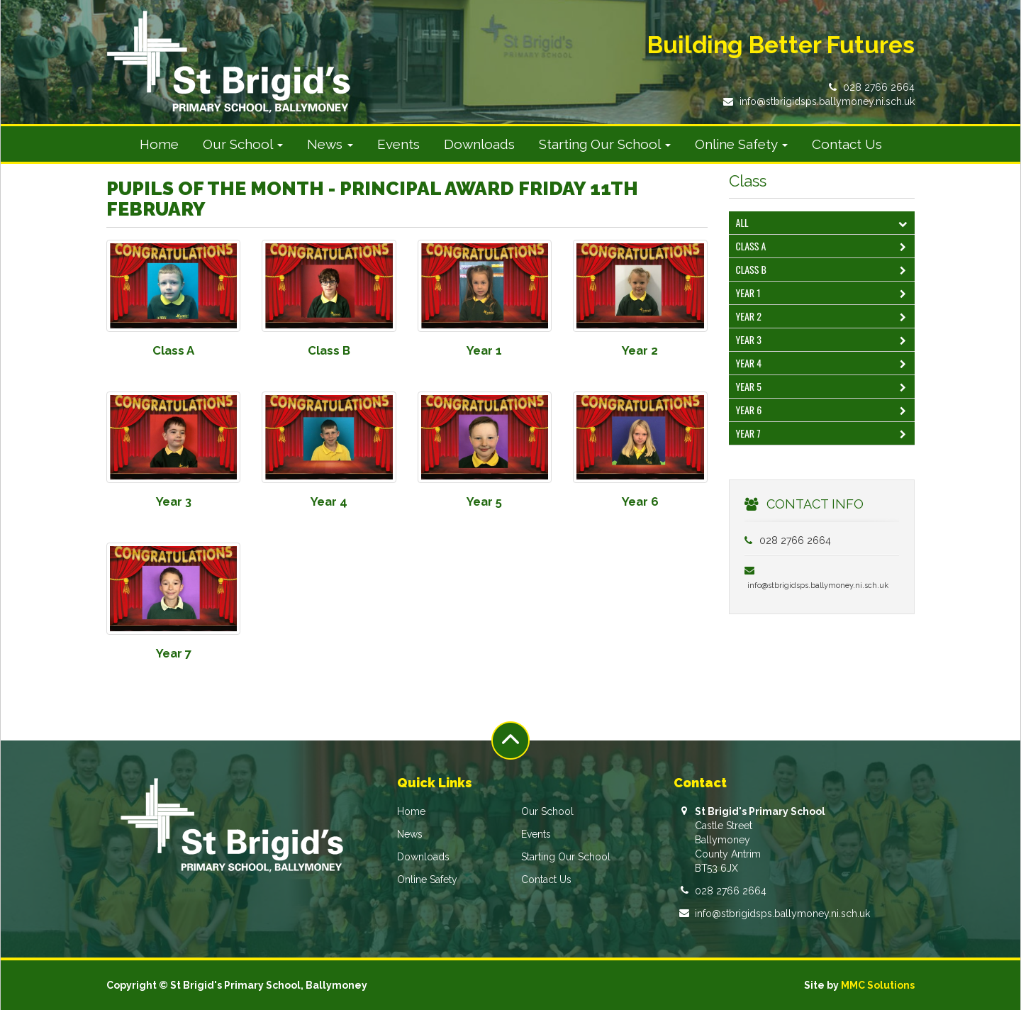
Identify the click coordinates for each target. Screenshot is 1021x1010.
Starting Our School (565, 856)
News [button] (330, 144)
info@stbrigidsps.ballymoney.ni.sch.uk (827, 101)
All (824, 224)
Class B (824, 270)
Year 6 (824, 411)
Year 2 (824, 317)
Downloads (479, 144)
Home (159, 144)
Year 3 (824, 341)
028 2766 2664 (879, 87)
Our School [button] (243, 144)
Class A (824, 247)
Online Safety (427, 879)
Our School (547, 811)
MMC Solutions (878, 985)
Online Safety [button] (741, 144)
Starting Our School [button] (605, 144)
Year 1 (824, 294)
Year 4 (824, 364)
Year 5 (824, 387)
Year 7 (824, 434)
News (410, 834)
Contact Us (847, 144)
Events (398, 144)
